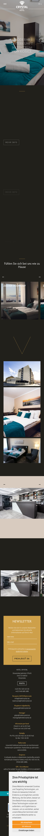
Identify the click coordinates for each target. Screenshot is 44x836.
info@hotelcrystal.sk (22, 698)
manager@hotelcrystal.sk (22, 718)
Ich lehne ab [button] (26, 826)
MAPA (22, 683)
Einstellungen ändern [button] (26, 830)
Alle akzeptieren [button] (26, 822)
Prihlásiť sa (22, 658)
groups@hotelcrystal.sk (22, 708)
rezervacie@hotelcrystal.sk (22, 701)
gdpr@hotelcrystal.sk (22, 715)
